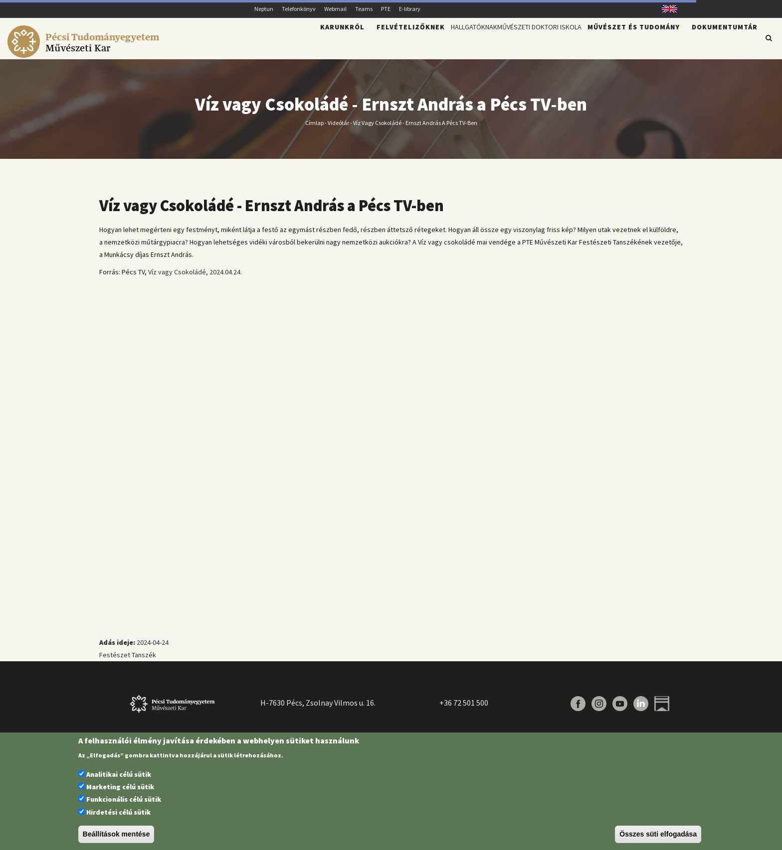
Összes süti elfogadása (658, 834)
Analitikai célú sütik (118, 774)
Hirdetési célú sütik (118, 812)
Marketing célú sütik (120, 786)
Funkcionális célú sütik (123, 799)
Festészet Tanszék (127, 660)
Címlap (314, 128)
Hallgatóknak (429, 42)
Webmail (335, 8)
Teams (364, 8)
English (666, 8)
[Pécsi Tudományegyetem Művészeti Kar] (85, 52)
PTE (386, 8)
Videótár (338, 128)
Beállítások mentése (116, 834)
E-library (409, 8)
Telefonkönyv (299, 8)
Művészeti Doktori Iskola (523, 42)
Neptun (263, 8)
